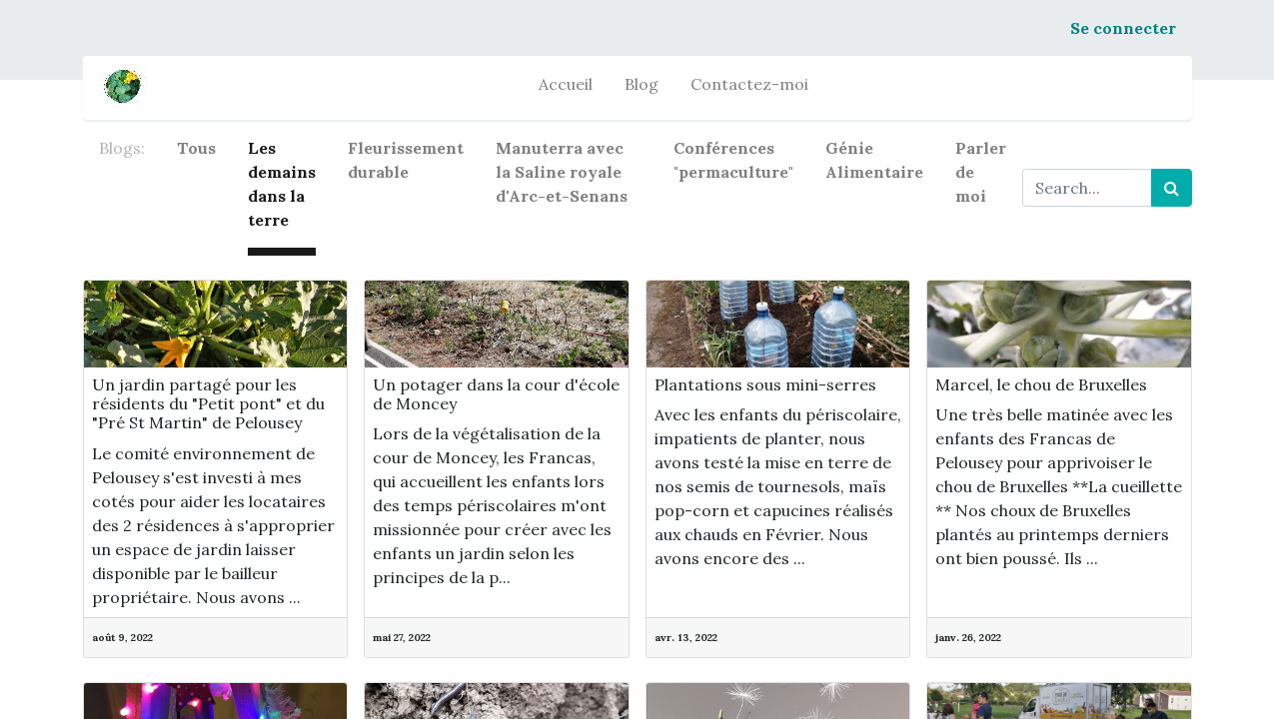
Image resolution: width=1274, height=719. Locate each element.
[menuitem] (566, 88)
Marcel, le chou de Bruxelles (1041, 384)
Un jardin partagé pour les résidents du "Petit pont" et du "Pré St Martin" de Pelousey (208, 403)
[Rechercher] (1171, 188)
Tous (196, 148)
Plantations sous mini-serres (765, 384)
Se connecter (1123, 28)
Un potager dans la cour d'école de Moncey (496, 394)
